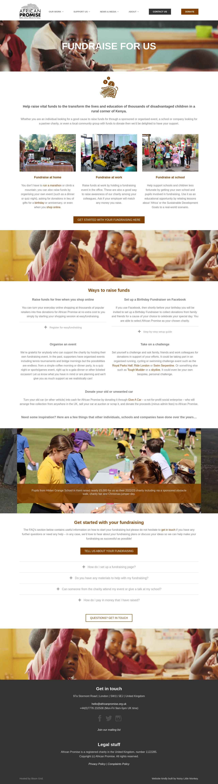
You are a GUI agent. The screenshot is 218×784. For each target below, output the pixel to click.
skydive (155, 369)
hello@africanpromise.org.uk (109, 703)
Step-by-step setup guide (157, 331)
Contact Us (160, 11)
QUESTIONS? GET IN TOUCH (109, 618)
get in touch (168, 529)
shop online (53, 207)
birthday (39, 202)
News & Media (108, 11)
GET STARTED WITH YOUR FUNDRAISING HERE (109, 219)
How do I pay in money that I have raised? (112, 600)
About (133, 11)
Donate (189, 11)
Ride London (142, 365)
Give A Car (134, 399)
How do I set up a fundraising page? (112, 567)
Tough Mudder (136, 369)
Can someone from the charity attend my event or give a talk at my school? (111, 589)
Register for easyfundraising (66, 327)
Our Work (55, 11)
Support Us (80, 11)
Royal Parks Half (122, 365)
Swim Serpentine (163, 365)
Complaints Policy (118, 764)
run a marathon (52, 185)
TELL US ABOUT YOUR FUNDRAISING (109, 551)
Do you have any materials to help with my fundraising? (111, 578)
